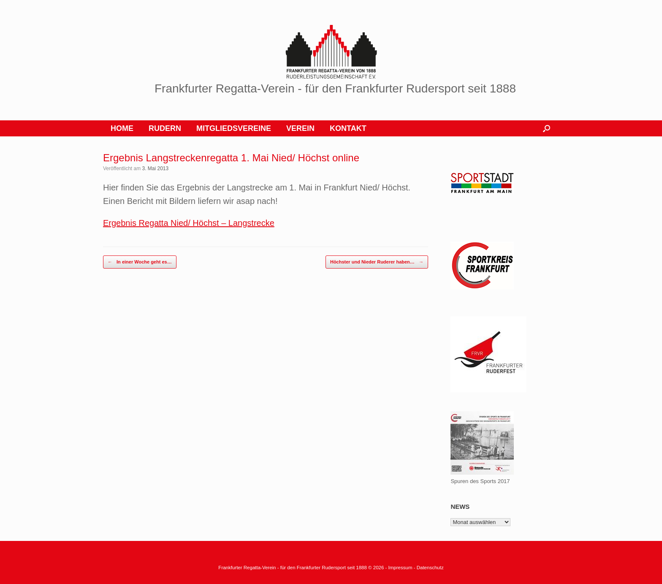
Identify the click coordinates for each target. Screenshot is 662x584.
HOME (122, 128)
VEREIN (300, 128)
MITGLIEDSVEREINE (233, 128)
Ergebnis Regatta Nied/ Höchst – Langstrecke (188, 223)
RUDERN (165, 128)
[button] (546, 128)
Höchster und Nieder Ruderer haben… (376, 262)
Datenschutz (430, 567)
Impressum (401, 567)
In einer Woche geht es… (140, 262)
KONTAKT (348, 128)
